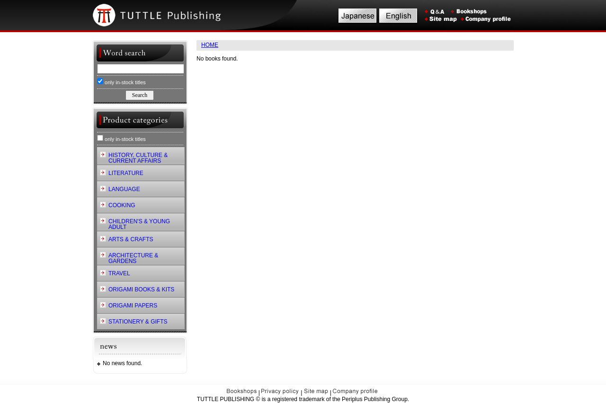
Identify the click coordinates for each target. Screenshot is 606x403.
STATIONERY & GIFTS (137, 321)
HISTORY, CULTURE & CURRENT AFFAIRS (138, 158)
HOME (209, 45)
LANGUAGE (124, 189)
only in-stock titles (121, 81)
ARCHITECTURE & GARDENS (133, 258)
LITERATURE (125, 173)
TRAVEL (119, 273)
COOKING (121, 205)
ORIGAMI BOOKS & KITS (141, 289)
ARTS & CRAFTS (130, 239)
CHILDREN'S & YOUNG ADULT (139, 224)
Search (139, 95)
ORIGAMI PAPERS (132, 305)
